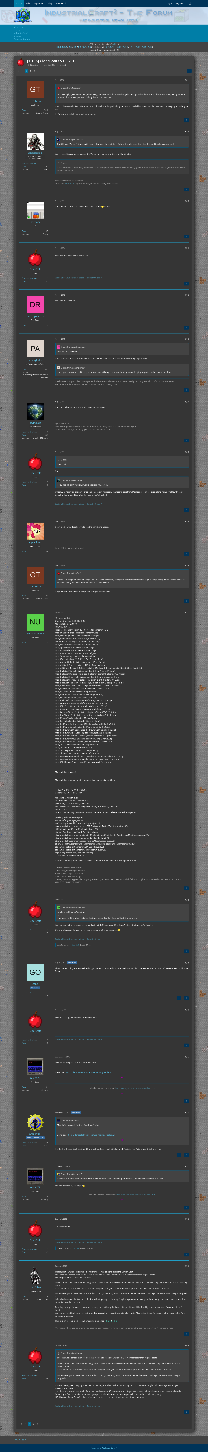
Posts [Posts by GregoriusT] (24, 1146)
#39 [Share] (187, 1266)
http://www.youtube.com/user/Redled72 (134, 1088)
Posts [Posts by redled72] (24, 1087)
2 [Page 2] (26, 71)
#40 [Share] (187, 1345)
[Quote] (186, 120)
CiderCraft (75, 945)
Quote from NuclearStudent (73, 907)
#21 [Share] (187, 80)
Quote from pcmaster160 (72, 139)
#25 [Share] (187, 295)
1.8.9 (125, 47)
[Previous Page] (18, 71)
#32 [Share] (187, 899)
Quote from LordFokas (71, 1353)
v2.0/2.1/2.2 (61, 47)
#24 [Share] (187, 248)
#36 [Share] (187, 1112)
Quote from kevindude (71, 480)
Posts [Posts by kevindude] (24, 435)
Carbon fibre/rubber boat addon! (70, 277)
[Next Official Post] (179, 998)
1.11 (144, 47)
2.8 (89, 47)
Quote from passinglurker (72, 367)
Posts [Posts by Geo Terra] (24, 110)
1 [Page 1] (23, 71)
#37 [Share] (187, 1166)
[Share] (189, 71)
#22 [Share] (187, 131)
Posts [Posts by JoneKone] (24, 231)
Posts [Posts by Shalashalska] (24, 166)
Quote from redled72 (70, 1120)
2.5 (74, 47)
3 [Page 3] (30, 71)
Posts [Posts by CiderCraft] (24, 281)
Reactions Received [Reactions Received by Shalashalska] (29, 163)
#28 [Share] (187, 452)
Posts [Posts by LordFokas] (24, 1296)
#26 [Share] (187, 339)
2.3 (70, 47)
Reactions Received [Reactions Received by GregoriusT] (29, 1143)
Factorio (68, 183)
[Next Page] (34, 71)
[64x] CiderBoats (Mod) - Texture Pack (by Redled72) (89, 1072)
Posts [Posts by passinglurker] (24, 369)
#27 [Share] (187, 401)
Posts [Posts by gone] (24, 996)
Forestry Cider (93, 277)
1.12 (150, 47)
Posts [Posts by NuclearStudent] (24, 642)
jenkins (115, 44)
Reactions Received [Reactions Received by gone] (29, 993)
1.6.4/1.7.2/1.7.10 (113, 47)
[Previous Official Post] (179, 1155)
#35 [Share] (187, 1056)
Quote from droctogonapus (73, 347)
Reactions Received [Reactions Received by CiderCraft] (29, 278)
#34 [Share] (187, 1009)
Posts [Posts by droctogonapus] (24, 325)
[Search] (189, 3)
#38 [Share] (187, 1219)
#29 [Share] (187, 521)
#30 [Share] (187, 565)
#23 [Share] (187, 201)
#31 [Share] (187, 612)
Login (169, 3)
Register (179, 3)
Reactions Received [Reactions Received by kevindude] (29, 432)
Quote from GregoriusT (71, 1174)
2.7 (84, 47)
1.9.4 (132, 47)
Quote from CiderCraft (71, 87)
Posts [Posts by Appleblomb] (24, 551)
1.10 (138, 47)
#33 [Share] (187, 962)
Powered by (104, 1448)
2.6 (79, 47)
